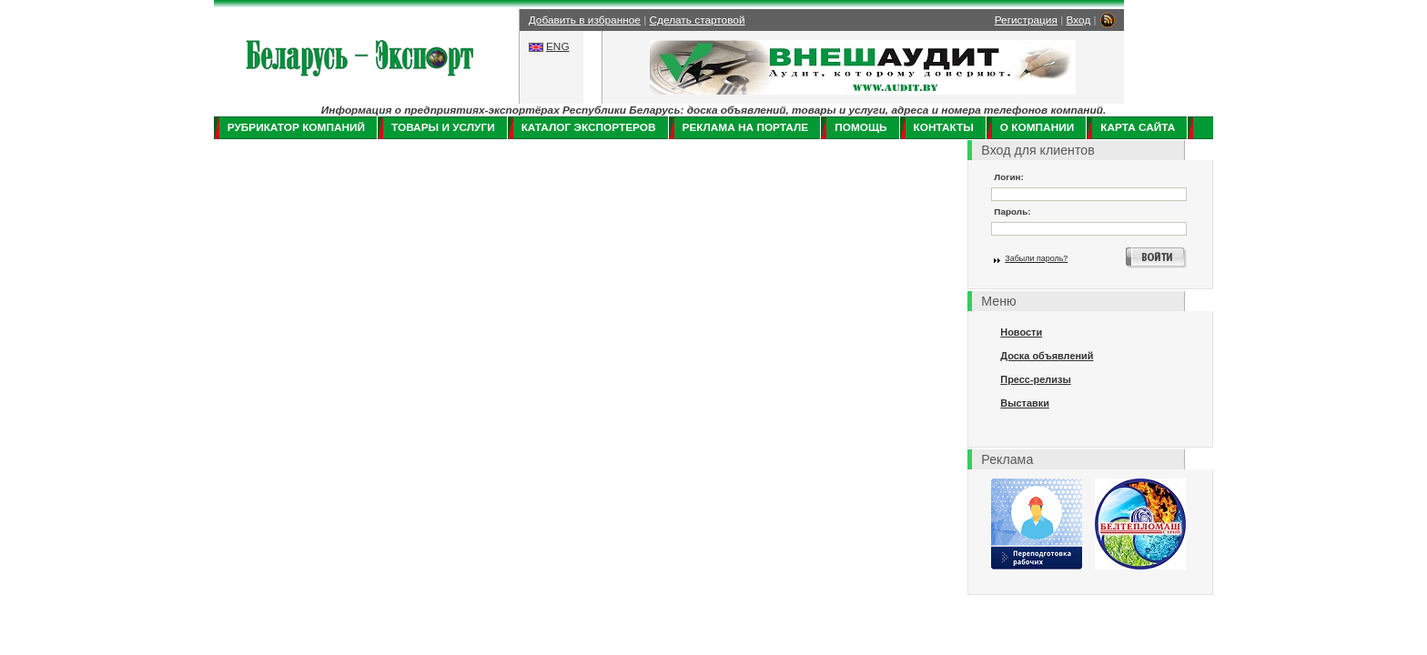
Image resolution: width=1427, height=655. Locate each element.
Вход (1079, 20)
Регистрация (1026, 20)
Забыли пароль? (1036, 258)
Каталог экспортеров (588, 127)
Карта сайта (1137, 127)
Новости (1021, 332)
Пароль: (1012, 212)
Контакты (944, 127)
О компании (1037, 127)
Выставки (1024, 403)
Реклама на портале (746, 127)
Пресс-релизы (1035, 379)
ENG (558, 46)
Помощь (860, 127)
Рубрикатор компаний (296, 127)
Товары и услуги (443, 127)
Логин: (1009, 177)
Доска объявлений (1046, 355)
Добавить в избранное (585, 20)
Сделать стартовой (697, 20)
